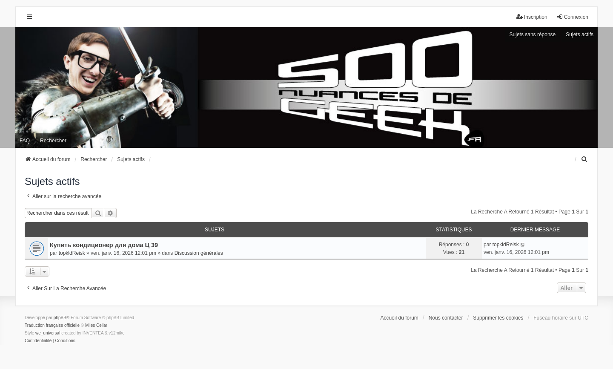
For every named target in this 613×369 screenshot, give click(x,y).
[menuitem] (584, 159)
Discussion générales (199, 253)
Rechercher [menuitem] (53, 141)
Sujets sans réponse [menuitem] (533, 34)
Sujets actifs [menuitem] (579, 34)
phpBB (60, 317)
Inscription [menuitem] (531, 17)
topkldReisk (72, 253)
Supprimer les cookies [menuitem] (498, 318)
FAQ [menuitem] (25, 141)
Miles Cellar (96, 325)
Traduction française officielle (52, 325)
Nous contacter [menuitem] (446, 318)
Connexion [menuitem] (572, 17)
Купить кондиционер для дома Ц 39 (104, 245)
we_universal (47, 333)
